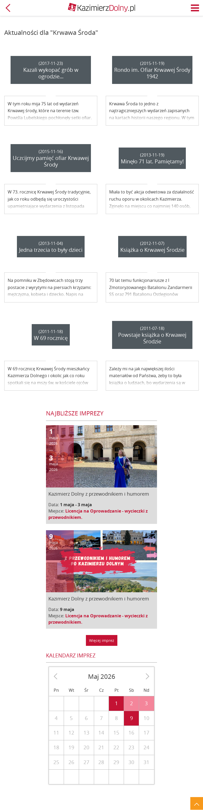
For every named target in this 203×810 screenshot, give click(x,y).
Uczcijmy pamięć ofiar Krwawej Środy (51, 161)
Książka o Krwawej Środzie (152, 249)
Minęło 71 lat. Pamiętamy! (152, 161)
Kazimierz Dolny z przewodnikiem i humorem (98, 494)
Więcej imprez (101, 640)
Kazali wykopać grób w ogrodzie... (51, 73)
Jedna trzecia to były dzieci (50, 249)
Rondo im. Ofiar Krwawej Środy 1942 (152, 73)
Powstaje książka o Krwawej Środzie (152, 338)
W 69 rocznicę (51, 338)
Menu (195, 8)
